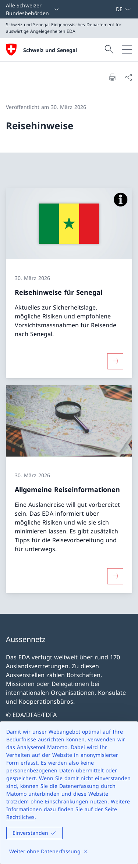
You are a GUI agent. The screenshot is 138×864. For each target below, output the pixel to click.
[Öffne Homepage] (41, 49)
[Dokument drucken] (112, 77)
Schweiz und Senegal (50, 50)
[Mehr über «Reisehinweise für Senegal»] (115, 361)
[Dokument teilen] (128, 77)
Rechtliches (20, 816)
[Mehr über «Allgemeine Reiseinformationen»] (115, 576)
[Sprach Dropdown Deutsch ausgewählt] (123, 9)
